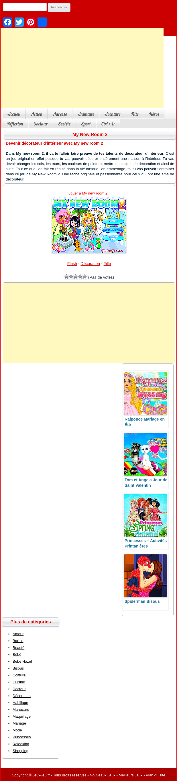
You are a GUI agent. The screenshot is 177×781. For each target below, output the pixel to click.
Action (36, 114)
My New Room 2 (90, 134)
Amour (18, 634)
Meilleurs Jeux (130, 775)
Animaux (86, 114)
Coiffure (19, 675)
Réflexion (15, 124)
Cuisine (19, 682)
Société (64, 124)
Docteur (19, 689)
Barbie (18, 641)
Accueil (13, 114)
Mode (17, 730)
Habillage (20, 702)
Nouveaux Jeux (102, 775)
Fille (135, 114)
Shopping (20, 751)
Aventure (113, 114)
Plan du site (155, 775)
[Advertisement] (89, 323)
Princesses (22, 737)
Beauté (18, 647)
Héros (154, 114)
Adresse (60, 114)
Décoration (90, 263)
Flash (72, 263)
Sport (86, 124)
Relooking (21, 744)
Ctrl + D (108, 124)
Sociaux (41, 124)
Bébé (17, 654)
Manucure (21, 709)
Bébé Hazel (22, 661)
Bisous (18, 668)
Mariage (19, 723)
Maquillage (22, 716)
